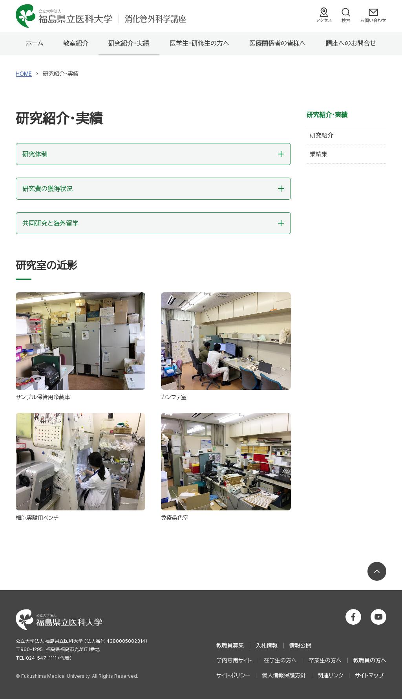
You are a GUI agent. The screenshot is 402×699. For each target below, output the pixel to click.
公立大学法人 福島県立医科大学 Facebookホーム (353, 617)
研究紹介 (321, 135)
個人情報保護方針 (284, 675)
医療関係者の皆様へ (277, 43)
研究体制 (35, 154)
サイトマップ (369, 675)
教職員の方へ (369, 660)
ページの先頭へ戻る (376, 571)
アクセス (324, 20)
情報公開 (300, 645)
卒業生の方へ (325, 660)
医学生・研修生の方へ (199, 43)
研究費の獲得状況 (47, 189)
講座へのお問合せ (351, 43)
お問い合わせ (373, 20)
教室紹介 (75, 43)
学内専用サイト (234, 660)
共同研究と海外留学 (50, 223)
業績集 (318, 154)
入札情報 (267, 645)
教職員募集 (230, 645)
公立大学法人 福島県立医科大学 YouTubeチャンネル (378, 617)
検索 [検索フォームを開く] (346, 20)
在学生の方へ (280, 660)
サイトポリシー (233, 675)
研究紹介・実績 (128, 43)
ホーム (34, 43)
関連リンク (330, 675)
